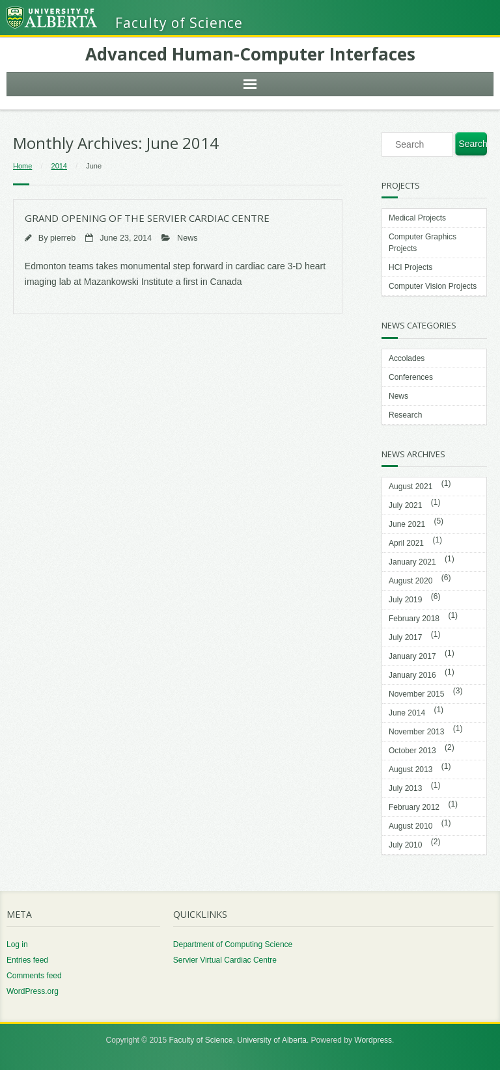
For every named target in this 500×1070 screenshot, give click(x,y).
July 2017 (405, 637)
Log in (17, 944)
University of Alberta (272, 1040)
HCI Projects (410, 267)
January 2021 (412, 562)
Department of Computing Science (232, 944)
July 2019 (405, 599)
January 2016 (412, 675)
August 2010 (410, 826)
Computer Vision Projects (433, 286)
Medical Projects (417, 217)
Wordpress (373, 1040)
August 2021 (410, 486)
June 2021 (407, 524)
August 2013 (410, 769)
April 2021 (406, 543)
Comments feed (34, 975)
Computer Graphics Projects (422, 242)
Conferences (411, 377)
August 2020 (410, 580)
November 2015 (416, 694)
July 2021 (405, 505)
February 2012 (414, 807)
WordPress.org (33, 991)
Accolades (406, 358)
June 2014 (407, 712)
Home (22, 166)
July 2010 (405, 844)
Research (405, 415)
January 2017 (412, 656)
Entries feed (27, 960)
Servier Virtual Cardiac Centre (225, 960)
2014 (59, 166)
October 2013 (412, 750)
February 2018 (414, 618)
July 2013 (405, 788)
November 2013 (416, 731)
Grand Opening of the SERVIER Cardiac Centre (147, 217)
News (187, 238)
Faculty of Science (200, 1040)
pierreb (63, 238)
